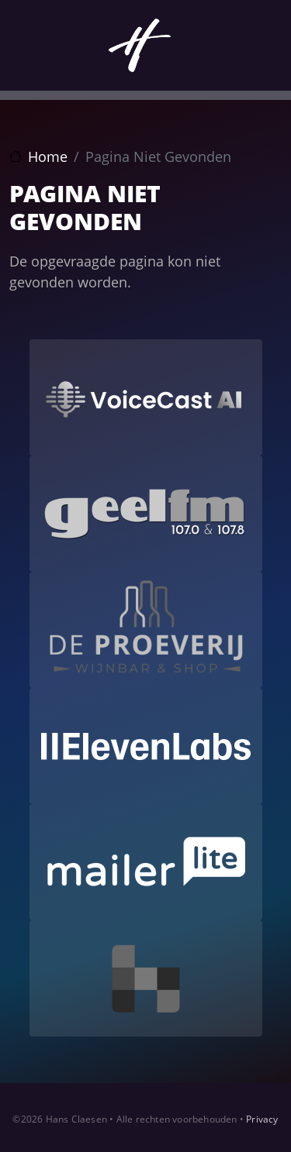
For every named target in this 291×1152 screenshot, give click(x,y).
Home (48, 156)
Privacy (262, 1119)
